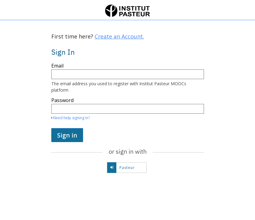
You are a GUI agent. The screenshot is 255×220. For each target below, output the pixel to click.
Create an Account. (119, 36)
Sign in (67, 135)
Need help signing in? (70, 117)
